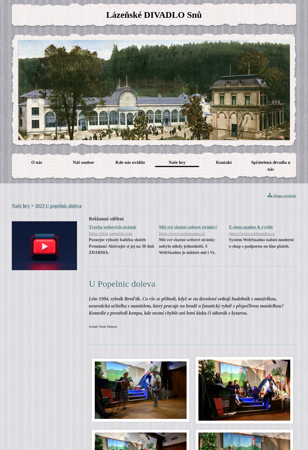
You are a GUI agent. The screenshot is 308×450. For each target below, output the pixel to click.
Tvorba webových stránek (122, 231)
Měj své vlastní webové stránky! (192, 231)
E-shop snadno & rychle (262, 231)
